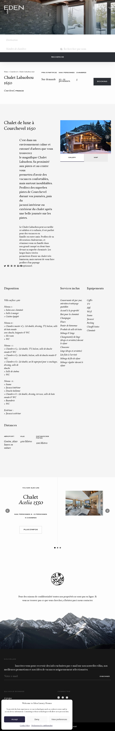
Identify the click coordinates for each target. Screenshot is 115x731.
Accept (14, 719)
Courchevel (14, 72)
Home (6, 72)
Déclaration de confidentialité (42, 726)
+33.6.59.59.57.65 (99, 7)
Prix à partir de (49, 72)
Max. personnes (66, 72)
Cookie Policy (25, 726)
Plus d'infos (31, 530)
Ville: (22, 436)
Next (107, 137)
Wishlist (104, 7)
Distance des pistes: (42, 437)
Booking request (102, 83)
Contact (94, 7)
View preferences (59, 719)
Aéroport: (9, 436)
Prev (7, 511)
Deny (36, 719)
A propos (8, 698)
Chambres (81, 72)
